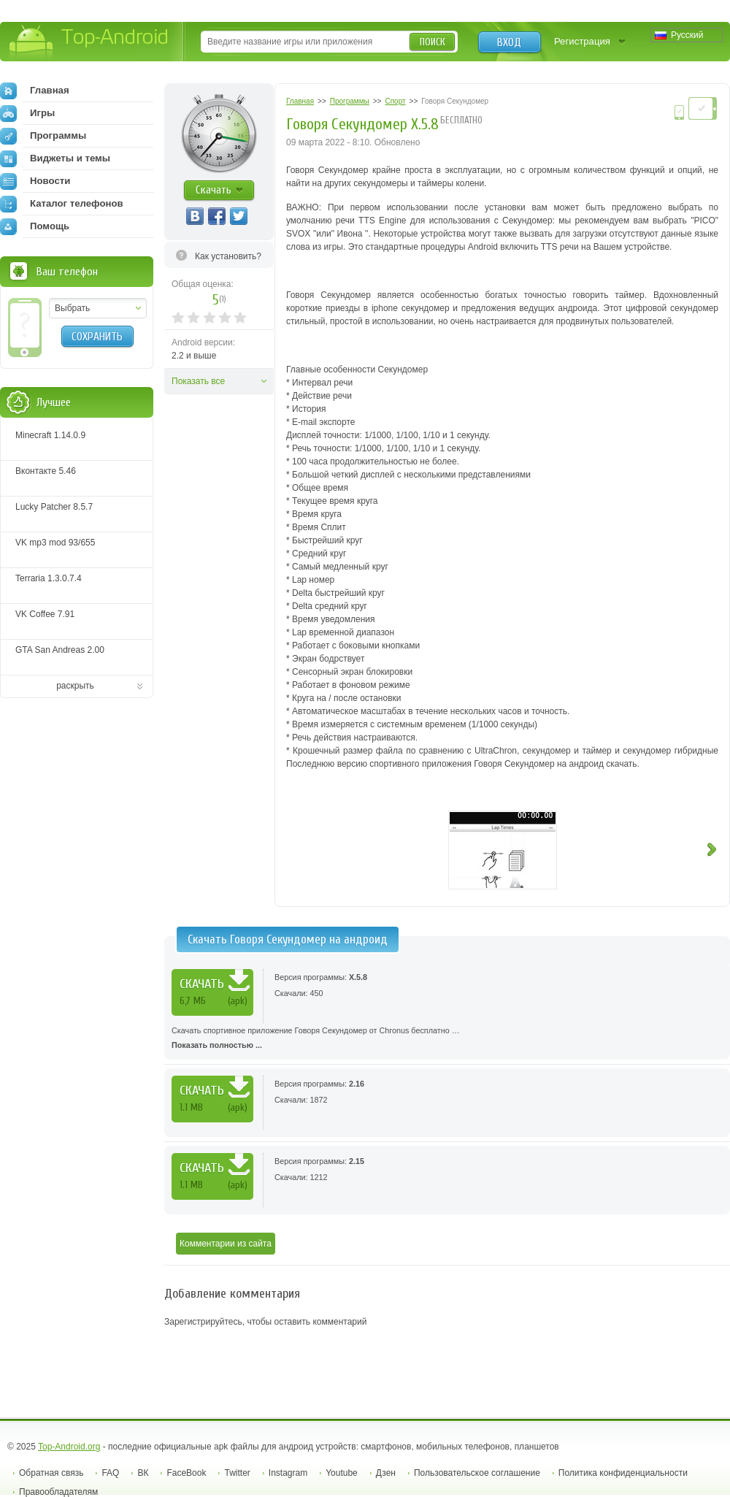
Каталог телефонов (61, 204)
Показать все (198, 381)
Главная (34, 91)
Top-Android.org (69, 1447)
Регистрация (582, 41)
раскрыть (75, 686)
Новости (35, 181)
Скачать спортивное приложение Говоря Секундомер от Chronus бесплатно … (447, 1039)
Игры (27, 113)
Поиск (432, 42)
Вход (509, 42)
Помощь (34, 226)
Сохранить (97, 336)
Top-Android (89, 43)
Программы (43, 136)
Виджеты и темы (55, 158)
